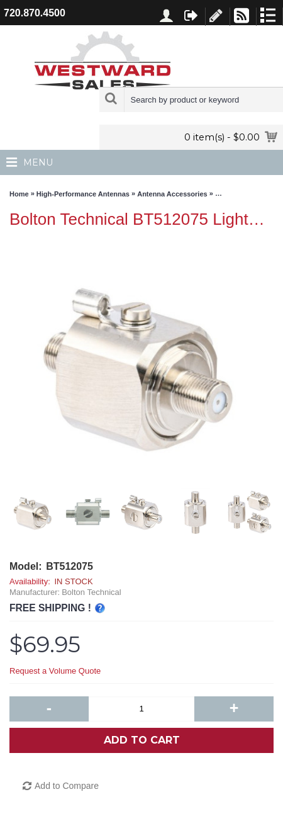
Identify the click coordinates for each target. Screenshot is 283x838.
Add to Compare (67, 786)
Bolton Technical (91, 592)
